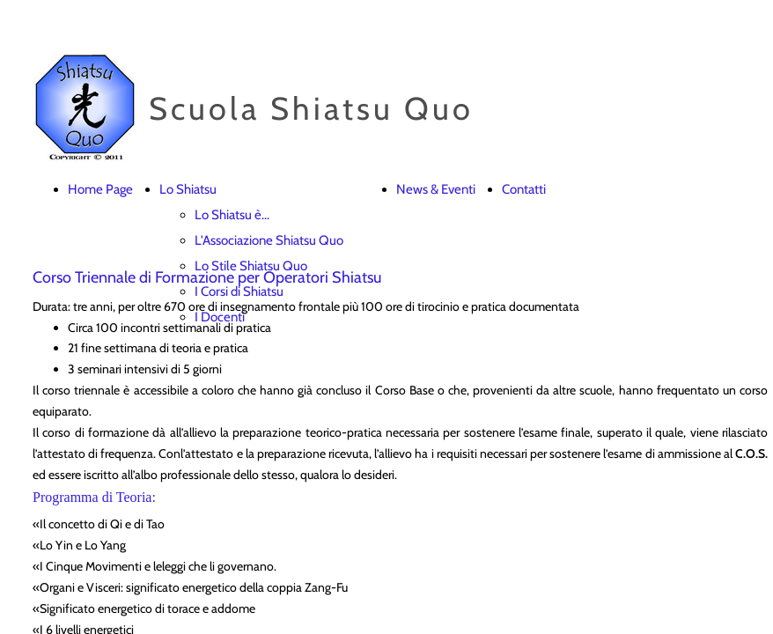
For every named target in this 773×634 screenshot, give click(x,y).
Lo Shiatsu (188, 189)
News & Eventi (435, 189)
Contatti (524, 189)
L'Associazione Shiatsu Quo (269, 240)
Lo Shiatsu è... (232, 215)
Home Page (100, 189)
